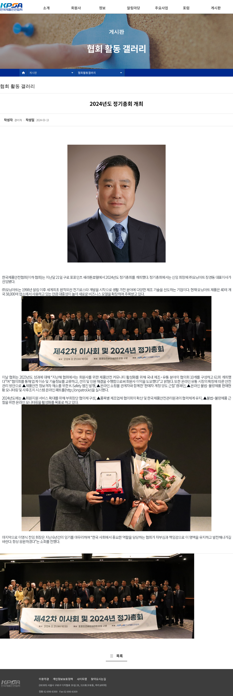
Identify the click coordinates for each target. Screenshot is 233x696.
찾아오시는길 (98, 679)
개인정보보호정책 (63, 679)
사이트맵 (82, 679)
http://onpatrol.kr (78, 389)
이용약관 (44, 679)
